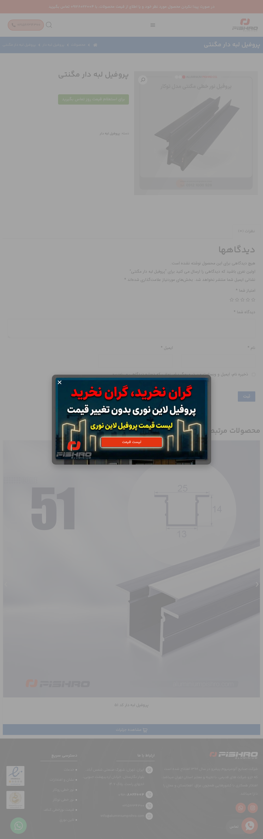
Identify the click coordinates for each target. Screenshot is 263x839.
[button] (59, 382)
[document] (131, 419)
